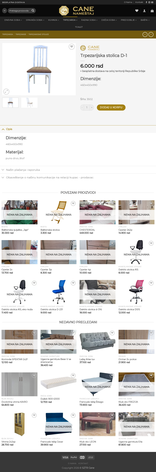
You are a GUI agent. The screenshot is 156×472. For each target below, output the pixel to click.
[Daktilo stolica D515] (136, 292)
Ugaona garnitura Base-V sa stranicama (56, 360)
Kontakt (139, 2)
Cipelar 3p (46, 269)
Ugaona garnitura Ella (130, 441)
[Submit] (32, 10)
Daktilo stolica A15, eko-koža (17, 309)
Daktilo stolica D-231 (52, 309)
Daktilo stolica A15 (128, 269)
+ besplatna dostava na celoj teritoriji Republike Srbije (112, 71)
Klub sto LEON (88, 441)
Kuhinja (53, 20)
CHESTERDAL (87, 230)
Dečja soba (109, 20)
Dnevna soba (13, 20)
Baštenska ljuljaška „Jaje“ (15, 230)
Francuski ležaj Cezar (52, 441)
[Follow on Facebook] (146, 2)
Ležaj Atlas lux (87, 359)
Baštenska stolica (50, 230)
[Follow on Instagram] (149, 2)
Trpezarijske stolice (38, 34)
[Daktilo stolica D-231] (58, 292)
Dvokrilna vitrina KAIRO (15, 402)
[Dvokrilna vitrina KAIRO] (19, 384)
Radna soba (89, 20)
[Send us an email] (152, 2)
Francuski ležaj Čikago (92, 402)
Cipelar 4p (85, 269)
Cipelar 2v (7, 269)
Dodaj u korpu (111, 107)
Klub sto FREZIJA (128, 402)
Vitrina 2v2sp (9, 441)
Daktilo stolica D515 (129, 309)
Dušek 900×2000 (50, 398)
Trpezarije (21, 34)
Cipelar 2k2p (125, 230)
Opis (6, 129)
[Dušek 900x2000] (58, 382)
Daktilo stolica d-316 (91, 309)
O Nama (128, 2)
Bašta (145, 20)
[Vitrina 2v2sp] (19, 424)
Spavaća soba (35, 20)
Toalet (79, 27)
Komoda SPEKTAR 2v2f (14, 359)
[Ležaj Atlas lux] (97, 342)
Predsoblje (129, 20)
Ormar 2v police (127, 359)
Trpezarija (70, 20)
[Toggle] (3, 129)
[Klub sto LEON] (97, 424)
